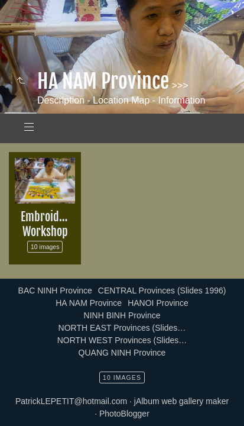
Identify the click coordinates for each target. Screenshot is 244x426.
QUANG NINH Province (122, 352)
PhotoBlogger (124, 413)
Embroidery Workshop (47, 224)
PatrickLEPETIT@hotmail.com (71, 401)
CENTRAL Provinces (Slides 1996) (162, 290)
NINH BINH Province (122, 315)
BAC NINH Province (55, 290)
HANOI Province (158, 303)
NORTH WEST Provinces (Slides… (122, 340)
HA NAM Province (89, 303)
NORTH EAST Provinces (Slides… (122, 328)
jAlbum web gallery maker (181, 401)
